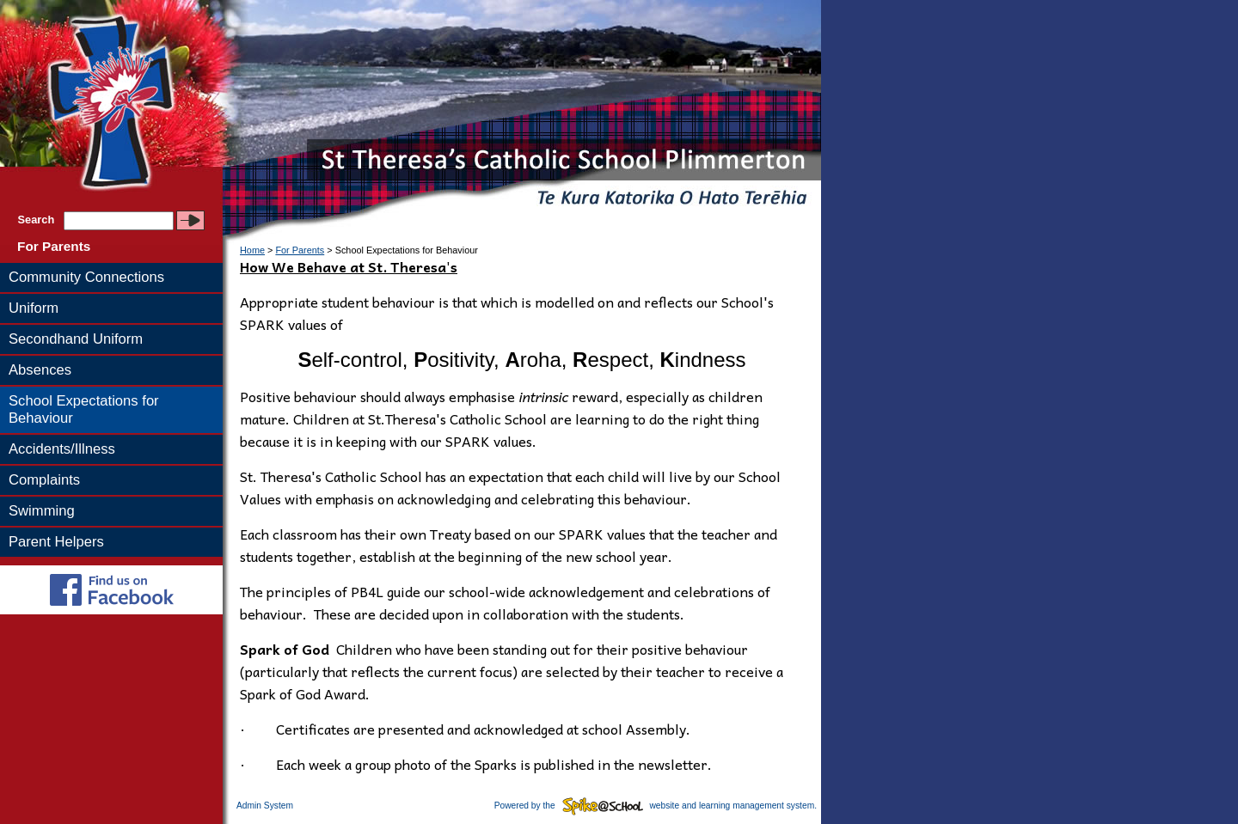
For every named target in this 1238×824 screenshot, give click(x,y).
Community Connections (86, 277)
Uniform (33, 308)
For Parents (53, 246)
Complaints (44, 480)
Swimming (42, 511)
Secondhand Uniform (76, 339)
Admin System (264, 805)
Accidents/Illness (62, 449)
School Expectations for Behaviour (84, 409)
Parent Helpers (56, 542)
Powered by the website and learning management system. (655, 805)
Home (252, 250)
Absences (40, 370)
